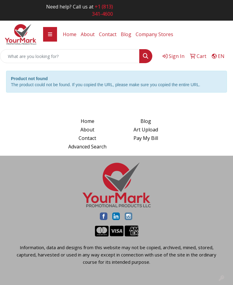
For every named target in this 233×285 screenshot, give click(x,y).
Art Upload (145, 129)
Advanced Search (87, 146)
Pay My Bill (145, 138)
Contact (107, 34)
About (88, 34)
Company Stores (154, 34)
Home (69, 34)
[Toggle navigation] (50, 34)
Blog (126, 34)
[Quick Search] (70, 56)
